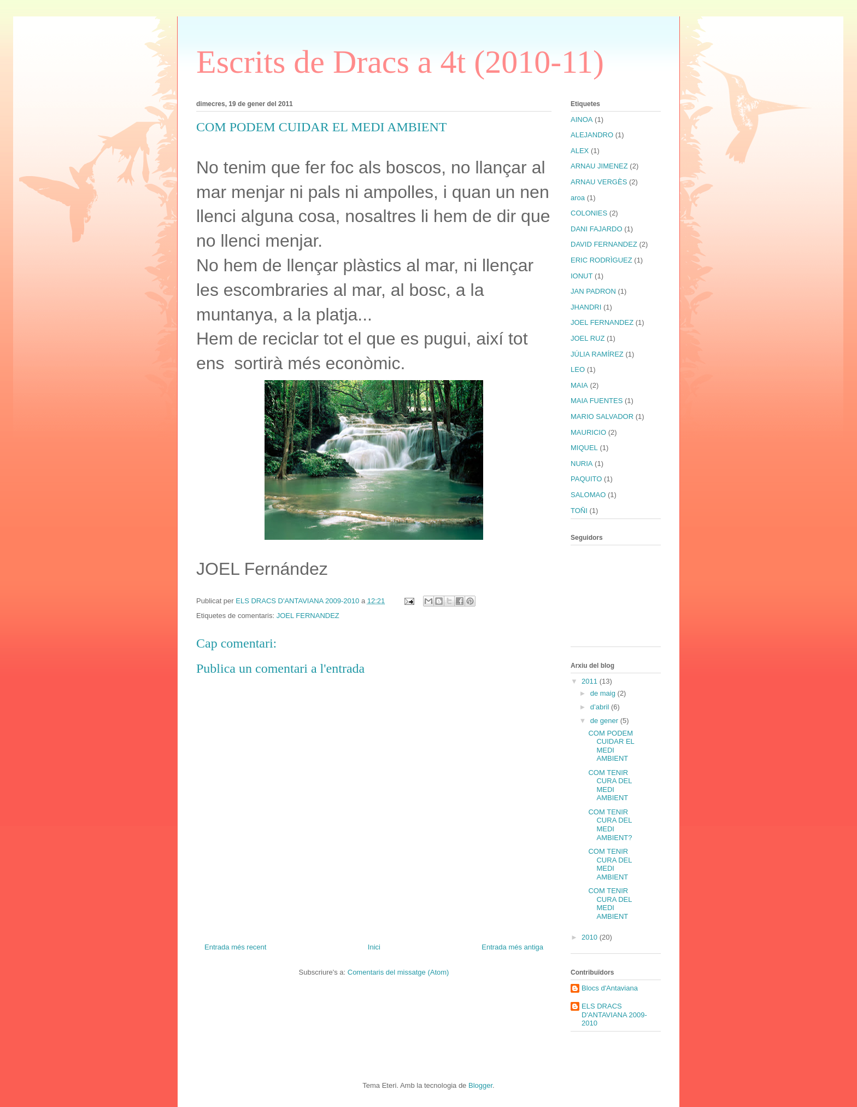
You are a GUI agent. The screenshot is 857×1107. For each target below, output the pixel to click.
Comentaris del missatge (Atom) (398, 972)
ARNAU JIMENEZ (599, 166)
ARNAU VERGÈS (599, 182)
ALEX (580, 151)
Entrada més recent (235, 947)
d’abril (600, 707)
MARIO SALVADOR (602, 416)
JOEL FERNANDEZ (308, 615)
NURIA (581, 463)
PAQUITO (586, 479)
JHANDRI (586, 307)
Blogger (480, 1085)
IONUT (581, 276)
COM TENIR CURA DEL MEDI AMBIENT (610, 785)
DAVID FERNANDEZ (604, 244)
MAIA (579, 385)
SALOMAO (588, 495)
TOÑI (579, 510)
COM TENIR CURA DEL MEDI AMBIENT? (610, 825)
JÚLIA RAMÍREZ (597, 354)
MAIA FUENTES (597, 401)
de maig (604, 693)
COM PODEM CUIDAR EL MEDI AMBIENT (611, 746)
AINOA (581, 119)
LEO (578, 369)
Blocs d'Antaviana (610, 988)
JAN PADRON (593, 291)
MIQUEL (584, 448)
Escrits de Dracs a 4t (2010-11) (400, 62)
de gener (605, 720)
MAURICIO (588, 432)
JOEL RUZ (587, 338)
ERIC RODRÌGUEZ (601, 260)
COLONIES (589, 213)
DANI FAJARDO (597, 229)
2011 (591, 681)
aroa (578, 198)
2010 (591, 937)
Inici (374, 947)
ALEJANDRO (592, 135)
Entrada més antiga (512, 947)
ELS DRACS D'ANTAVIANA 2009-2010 (614, 1014)
